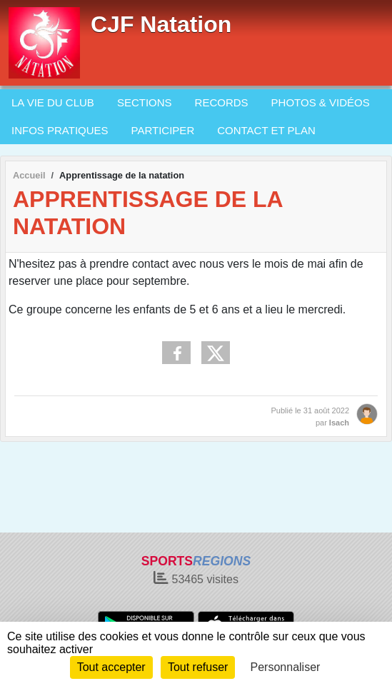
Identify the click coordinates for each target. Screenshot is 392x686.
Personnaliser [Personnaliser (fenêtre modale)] (286, 667)
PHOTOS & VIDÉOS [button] (320, 102)
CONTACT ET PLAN (266, 130)
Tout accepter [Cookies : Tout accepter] (111, 667)
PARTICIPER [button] (163, 130)
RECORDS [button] (221, 102)
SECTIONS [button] (144, 102)
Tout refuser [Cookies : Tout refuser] (198, 667)
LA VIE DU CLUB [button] (52, 102)
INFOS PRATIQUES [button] (60, 130)
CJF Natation (161, 24)
